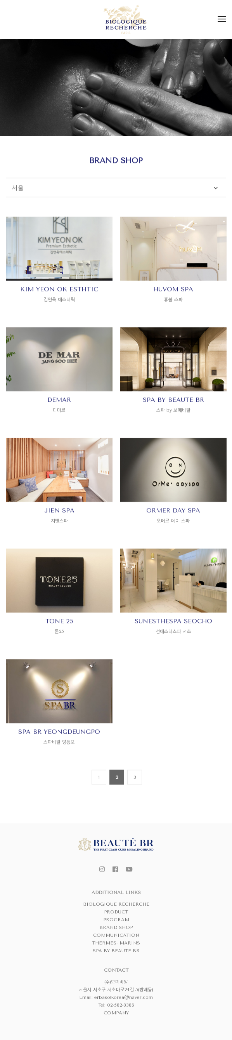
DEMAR (59, 425)
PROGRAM (116, 919)
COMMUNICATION (116, 935)
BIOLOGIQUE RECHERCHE (116, 904)
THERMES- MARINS (116, 943)
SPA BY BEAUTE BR (173, 425)
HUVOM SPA (173, 314)
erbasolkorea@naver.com (123, 997)
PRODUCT (116, 912)
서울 (18, 213)
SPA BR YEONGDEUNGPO (59, 757)
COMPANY (116, 1013)
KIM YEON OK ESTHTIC (59, 314)
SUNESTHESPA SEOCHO (173, 646)
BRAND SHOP (116, 927)
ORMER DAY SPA (173, 536)
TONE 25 (59, 646)
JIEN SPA (59, 536)
